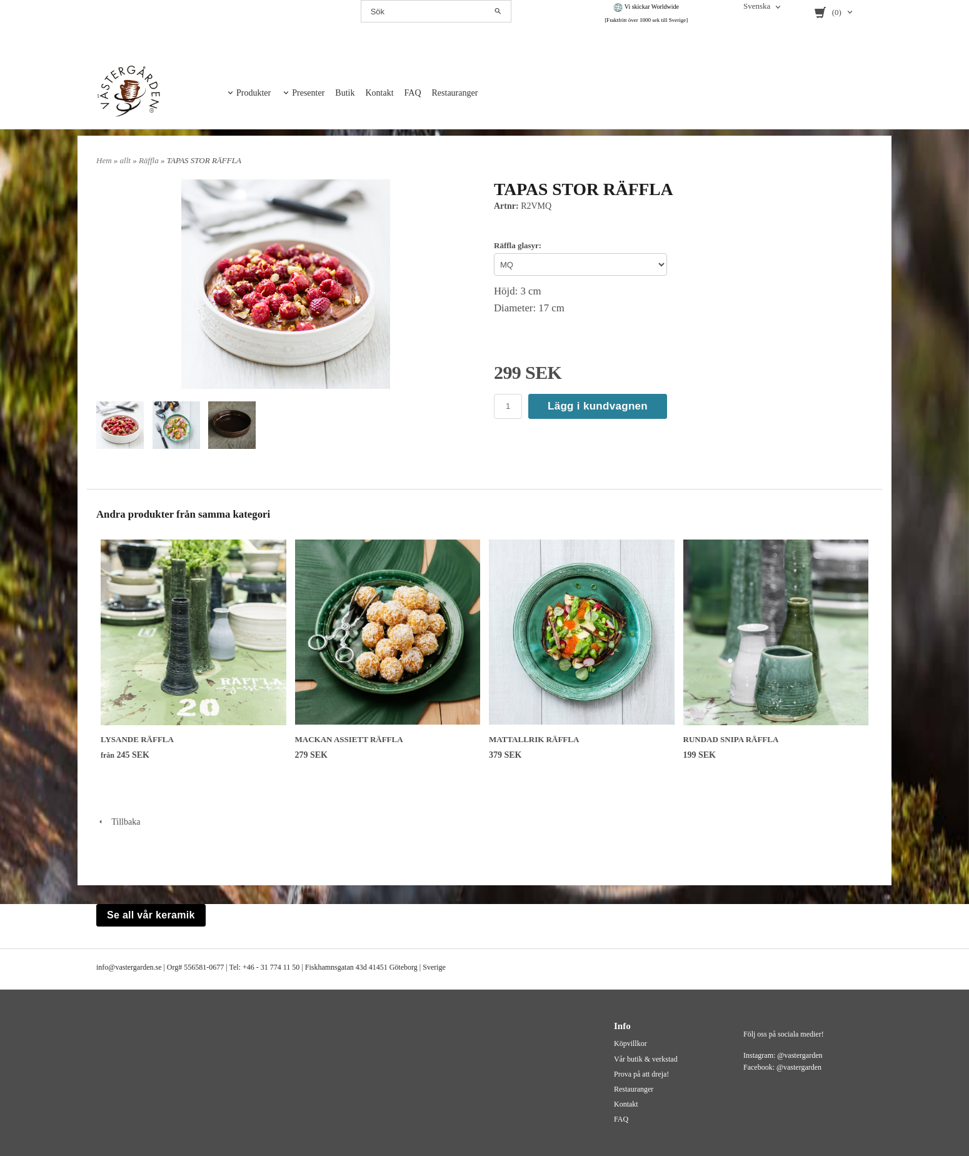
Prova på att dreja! (641, 1074)
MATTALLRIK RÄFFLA (534, 739)
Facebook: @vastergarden (782, 1067)
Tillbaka (118, 822)
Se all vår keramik (151, 915)
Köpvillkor (630, 1043)
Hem (104, 160)
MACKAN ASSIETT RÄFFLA (349, 739)
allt (126, 160)
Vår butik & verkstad (646, 1059)
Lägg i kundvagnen (598, 406)
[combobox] (763, 7)
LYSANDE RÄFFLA (137, 739)
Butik (344, 93)
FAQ (412, 93)
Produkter (253, 93)
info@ (105, 967)
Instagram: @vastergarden (782, 1055)
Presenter (308, 93)
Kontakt (379, 93)
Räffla (150, 160)
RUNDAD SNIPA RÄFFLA (731, 739)
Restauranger (455, 93)
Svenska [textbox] (756, 6)
